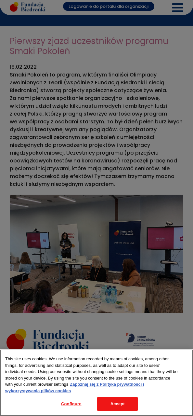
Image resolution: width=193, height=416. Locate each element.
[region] (96, 382)
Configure (71, 403)
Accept (117, 403)
